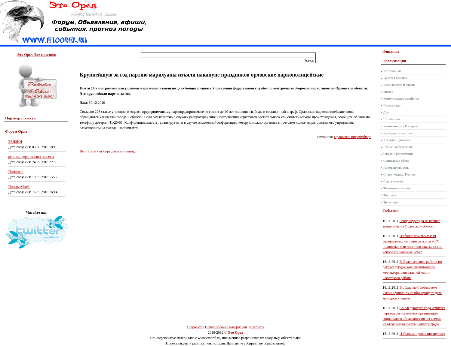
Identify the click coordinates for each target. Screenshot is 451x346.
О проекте (194, 327)
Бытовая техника (395, 78)
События (390, 210)
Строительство (393, 181)
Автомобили (392, 71)
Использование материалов (226, 327)
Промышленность (396, 167)
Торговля (389, 195)
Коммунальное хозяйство (401, 98)
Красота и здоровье (397, 140)
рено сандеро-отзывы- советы (31, 157)
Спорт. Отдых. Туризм (399, 174)
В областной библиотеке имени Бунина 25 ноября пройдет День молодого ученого (413, 292)
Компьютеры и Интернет (401, 126)
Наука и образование (398, 147)
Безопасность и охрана (399, 84)
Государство (391, 105)
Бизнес (388, 91)
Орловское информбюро (352, 137)
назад (130, 151)
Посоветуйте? (19, 187)
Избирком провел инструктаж (422, 334)
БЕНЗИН (15, 142)
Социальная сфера (396, 160)
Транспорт (390, 202)
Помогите (15, 172)
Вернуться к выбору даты (99, 151)
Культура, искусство (397, 133)
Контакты (256, 327)
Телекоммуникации (397, 188)
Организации (394, 61)
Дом (386, 112)
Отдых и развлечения (398, 153)
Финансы (390, 51)
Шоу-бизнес (391, 119)
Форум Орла (16, 131)
